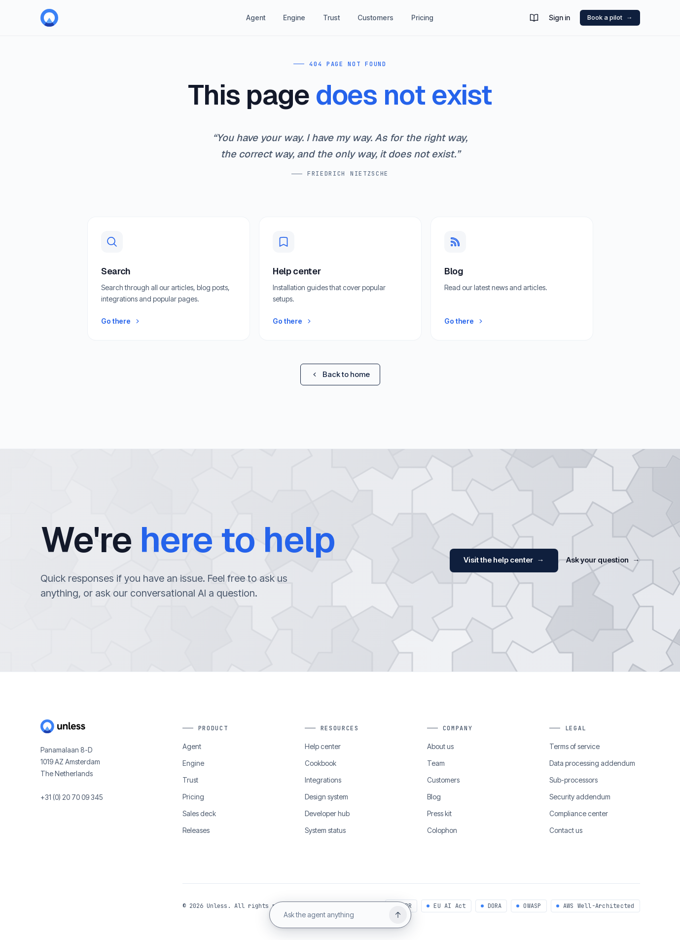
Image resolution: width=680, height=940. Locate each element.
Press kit (439, 813)
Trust (331, 24)
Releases (196, 830)
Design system (326, 796)
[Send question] (398, 915)
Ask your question (603, 560)
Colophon (442, 830)
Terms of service (574, 746)
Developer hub (327, 813)
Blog (434, 796)
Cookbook (320, 763)
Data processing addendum (592, 763)
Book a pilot (610, 18)
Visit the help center (504, 560)
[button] (534, 18)
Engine (294, 24)
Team (436, 763)
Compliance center (578, 813)
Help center (323, 746)
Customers (376, 24)
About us (440, 746)
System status (325, 830)
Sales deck (199, 813)
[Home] (95, 18)
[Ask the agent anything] (332, 915)
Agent (255, 24)
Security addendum (579, 796)
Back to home (340, 374)
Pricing (422, 24)
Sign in (559, 17)
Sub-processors (573, 780)
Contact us (565, 830)
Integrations (323, 780)
